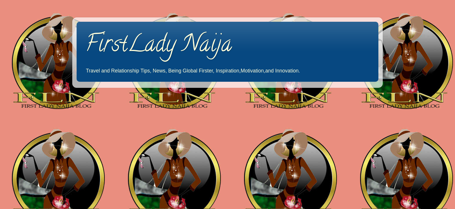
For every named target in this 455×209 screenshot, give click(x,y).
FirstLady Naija (158, 46)
